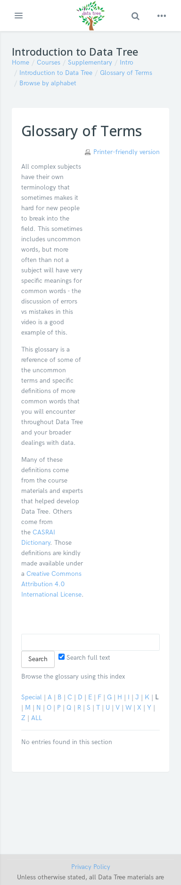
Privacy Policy (90, 867)
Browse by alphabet (47, 83)
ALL (36, 718)
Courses (48, 62)
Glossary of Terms (126, 73)
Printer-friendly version (126, 152)
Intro (126, 62)
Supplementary (90, 62)
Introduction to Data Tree (55, 73)
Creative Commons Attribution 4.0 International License (51, 584)
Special (31, 697)
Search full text (84, 658)
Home (20, 62)
